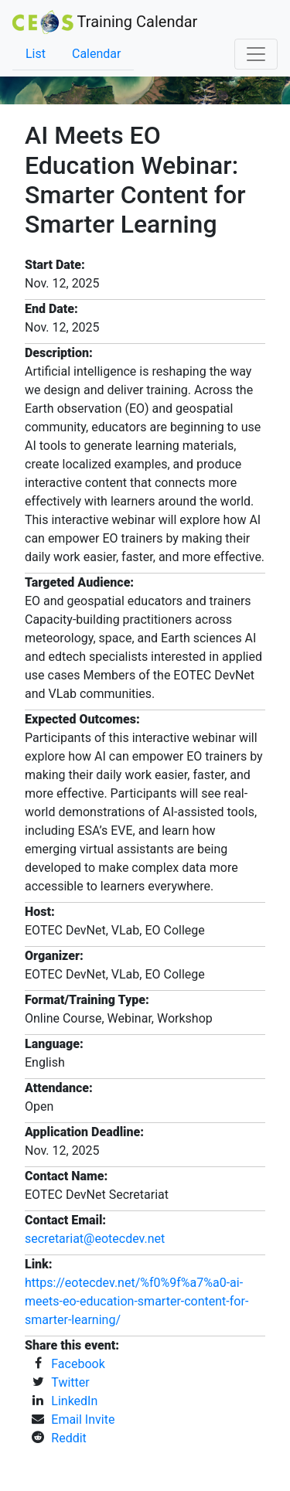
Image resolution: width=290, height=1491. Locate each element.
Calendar (96, 53)
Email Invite (82, 1419)
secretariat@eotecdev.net (95, 1238)
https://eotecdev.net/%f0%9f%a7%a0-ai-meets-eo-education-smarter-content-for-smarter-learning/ (136, 1301)
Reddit (69, 1438)
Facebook (77, 1364)
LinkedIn (74, 1401)
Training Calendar (104, 22)
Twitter (70, 1382)
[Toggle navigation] (256, 54)
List (36, 53)
